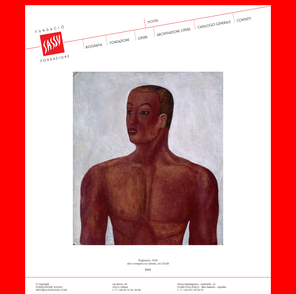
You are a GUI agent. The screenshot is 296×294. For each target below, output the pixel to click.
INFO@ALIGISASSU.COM (51, 290)
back (148, 269)
